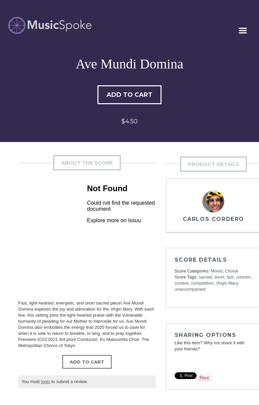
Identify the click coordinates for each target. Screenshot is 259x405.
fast (230, 277)
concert (243, 277)
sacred (205, 277)
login (45, 381)
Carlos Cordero (213, 219)
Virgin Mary (227, 283)
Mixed (217, 270)
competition (202, 283)
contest (182, 283)
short (219, 277)
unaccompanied (190, 289)
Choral (231, 270)
